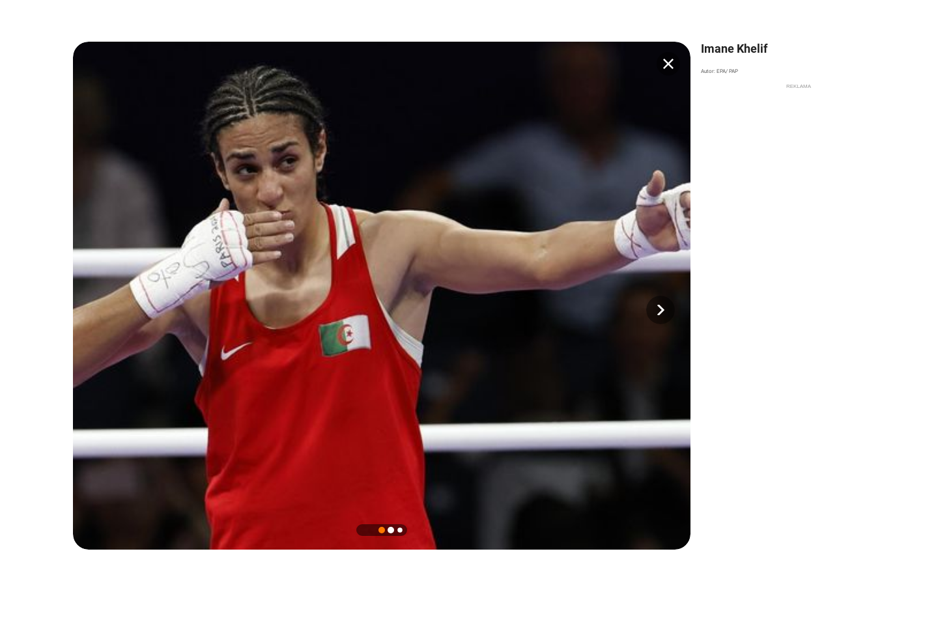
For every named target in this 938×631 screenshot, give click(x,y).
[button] (660, 310)
